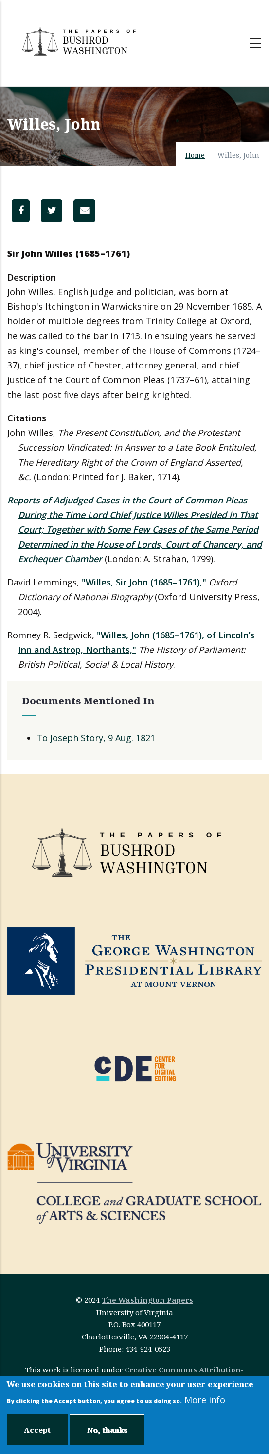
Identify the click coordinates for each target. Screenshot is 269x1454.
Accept (37, 1430)
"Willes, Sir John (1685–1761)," (144, 582)
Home (195, 155)
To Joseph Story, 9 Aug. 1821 (95, 738)
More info (204, 1399)
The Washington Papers (147, 1299)
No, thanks (107, 1430)
